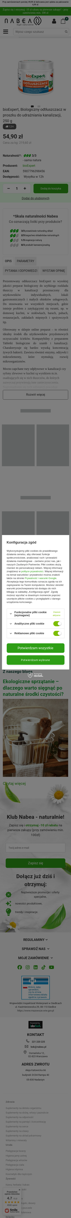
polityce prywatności (32, 571)
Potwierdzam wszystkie (35, 648)
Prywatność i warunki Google (40, 578)
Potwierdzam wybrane (35, 660)
